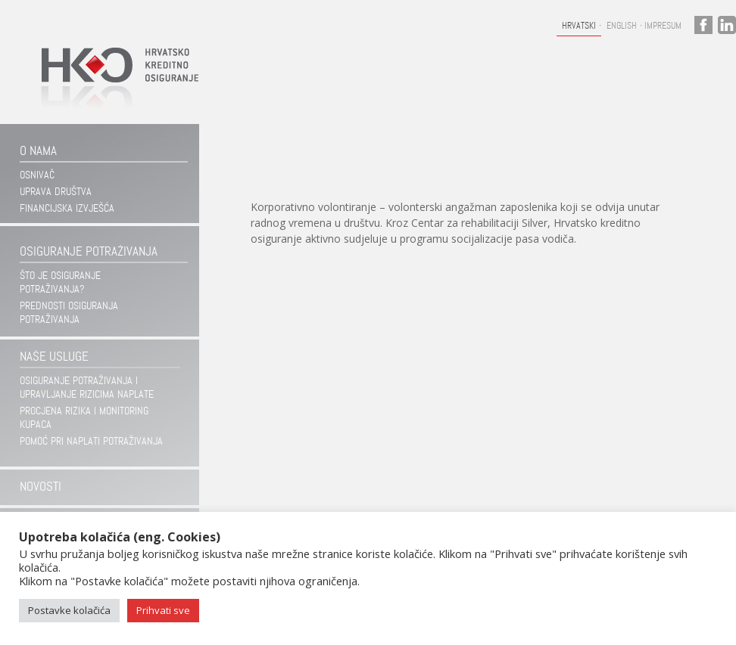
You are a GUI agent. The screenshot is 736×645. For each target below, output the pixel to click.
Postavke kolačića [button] (69, 610)
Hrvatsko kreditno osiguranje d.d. (113, 86)
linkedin (727, 25)
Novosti (40, 486)
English (622, 25)
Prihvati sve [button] (163, 610)
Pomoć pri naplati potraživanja (91, 441)
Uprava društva (56, 191)
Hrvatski (579, 25)
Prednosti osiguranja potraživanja (69, 312)
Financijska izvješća (67, 208)
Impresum (662, 25)
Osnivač (37, 175)
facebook (703, 25)
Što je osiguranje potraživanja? (60, 282)
